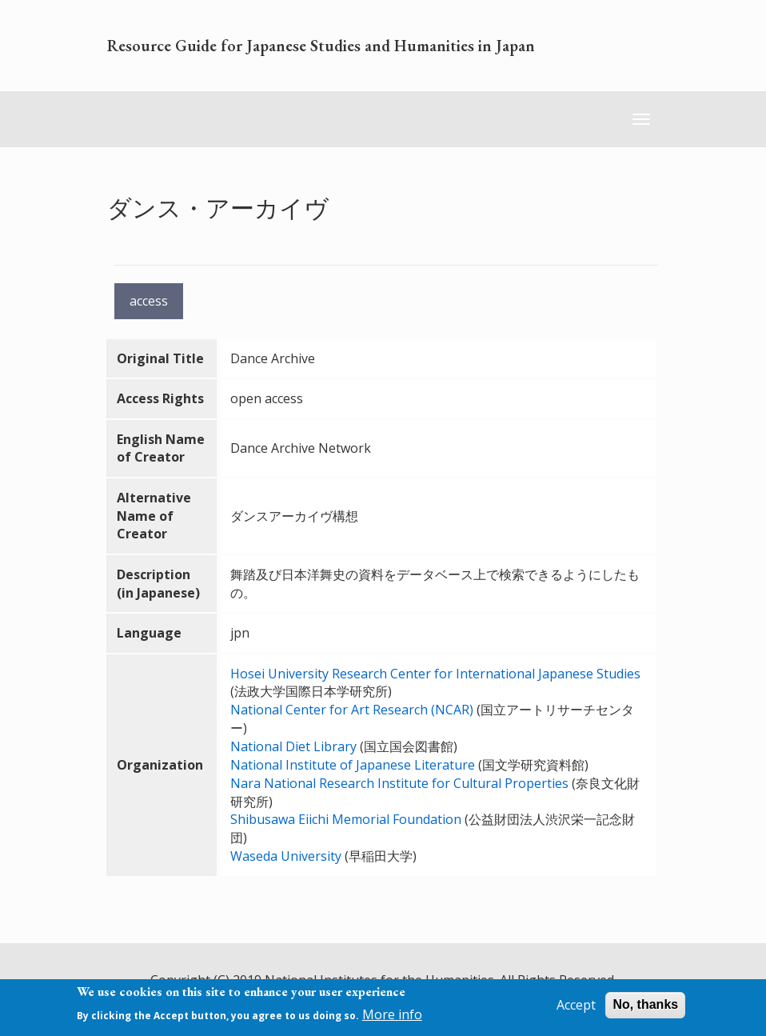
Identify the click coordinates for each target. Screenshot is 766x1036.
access (149, 301)
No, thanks (645, 1004)
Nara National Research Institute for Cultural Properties (399, 783)
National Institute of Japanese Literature (352, 765)
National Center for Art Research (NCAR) (351, 709)
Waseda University (285, 856)
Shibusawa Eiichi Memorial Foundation (345, 819)
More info (392, 1014)
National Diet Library (293, 746)
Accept (576, 1005)
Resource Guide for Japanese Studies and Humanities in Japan (321, 45)
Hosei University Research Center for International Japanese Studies (435, 673)
